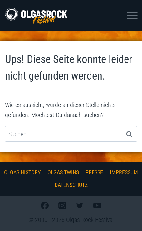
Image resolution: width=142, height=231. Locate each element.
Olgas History (22, 172)
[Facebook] (44, 205)
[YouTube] (97, 205)
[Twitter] (80, 205)
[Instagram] (62, 205)
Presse (94, 172)
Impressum (124, 172)
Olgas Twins (63, 172)
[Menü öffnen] (132, 15)
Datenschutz (71, 185)
